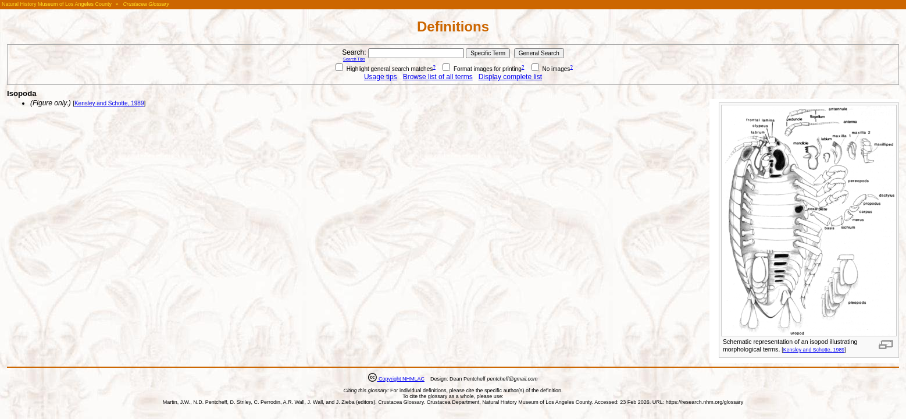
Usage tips (380, 77)
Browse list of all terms (438, 77)
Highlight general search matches (384, 69)
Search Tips (354, 59)
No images (551, 69)
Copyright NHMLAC (401, 379)
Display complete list (510, 77)
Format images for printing (482, 69)
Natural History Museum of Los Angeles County (57, 4)
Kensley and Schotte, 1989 (814, 350)
